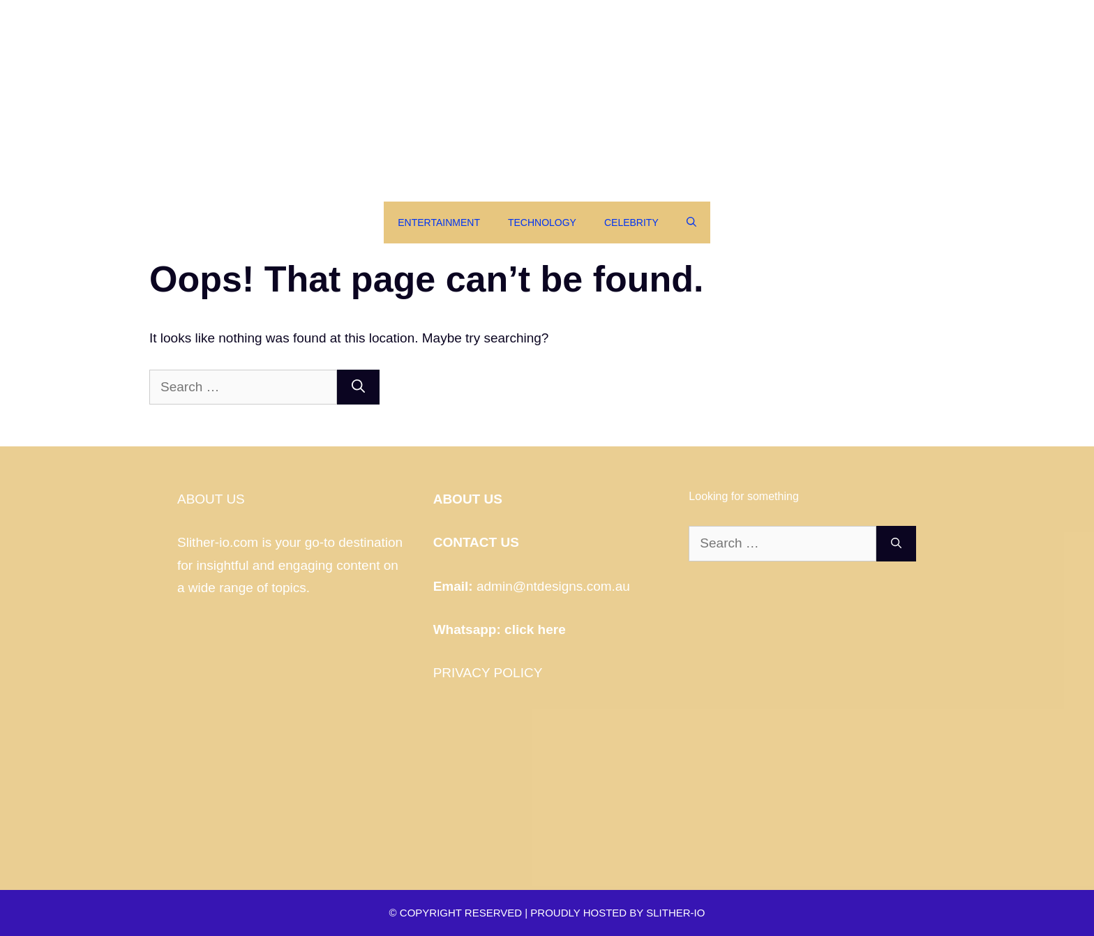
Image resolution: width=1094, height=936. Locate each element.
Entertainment (439, 222)
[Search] (358, 387)
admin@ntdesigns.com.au (553, 586)
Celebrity (631, 222)
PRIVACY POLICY (488, 672)
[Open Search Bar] (691, 222)
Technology (542, 222)
